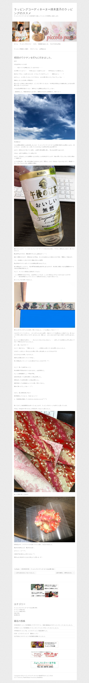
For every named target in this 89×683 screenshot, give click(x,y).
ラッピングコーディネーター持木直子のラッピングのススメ (43, 11)
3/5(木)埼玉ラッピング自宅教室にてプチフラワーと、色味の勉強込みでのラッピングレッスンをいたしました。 (43, 625)
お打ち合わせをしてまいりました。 (25, 573)
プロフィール (34, 49)
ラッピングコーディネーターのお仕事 (41, 569)
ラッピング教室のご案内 (21, 49)
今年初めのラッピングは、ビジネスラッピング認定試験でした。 (31, 630)
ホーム (16, 44)
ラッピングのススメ (25, 44)
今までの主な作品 (55, 44)
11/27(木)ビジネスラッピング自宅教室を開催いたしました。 (30, 636)
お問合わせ (42, 49)
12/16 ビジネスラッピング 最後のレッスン (27, 633)
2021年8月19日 (25, 569)
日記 (53, 569)
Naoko (18, 569)
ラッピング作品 (18, 609)
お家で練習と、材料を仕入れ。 (65, 573)
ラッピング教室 (18, 611)
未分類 (16, 615)
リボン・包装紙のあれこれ (40, 44)
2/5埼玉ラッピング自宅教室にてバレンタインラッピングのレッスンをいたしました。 (37, 628)
